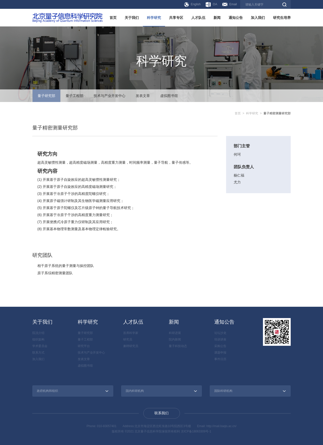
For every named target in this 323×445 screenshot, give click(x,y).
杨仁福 (239, 175)
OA (211, 4)
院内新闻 (175, 339)
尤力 (237, 182)
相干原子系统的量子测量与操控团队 (65, 266)
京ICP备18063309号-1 (196, 431)
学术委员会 (39, 346)
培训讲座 (220, 339)
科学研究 (154, 18)
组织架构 (38, 339)
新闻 (217, 18)
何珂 (237, 154)
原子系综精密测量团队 (55, 273)
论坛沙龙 (220, 332)
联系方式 (38, 352)
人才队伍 (198, 18)
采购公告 (220, 346)
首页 (113, 18)
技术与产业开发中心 (109, 96)
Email (229, 4)
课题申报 (220, 352)
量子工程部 (74, 96)
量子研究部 (46, 96)
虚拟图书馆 (169, 96)
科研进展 (175, 332)
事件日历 (220, 359)
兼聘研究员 (130, 346)
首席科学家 (130, 332)
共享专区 (176, 18)
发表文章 (143, 96)
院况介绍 (38, 332)
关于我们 (132, 18)
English (192, 4)
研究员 (127, 339)
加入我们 (258, 18)
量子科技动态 (178, 346)
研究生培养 (282, 18)
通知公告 (236, 18)
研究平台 (84, 346)
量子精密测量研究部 (277, 113)
